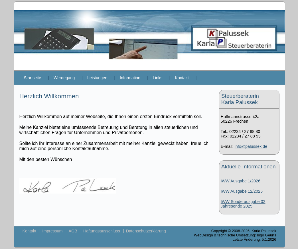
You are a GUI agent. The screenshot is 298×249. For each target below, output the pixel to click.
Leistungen (97, 77)
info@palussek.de (251, 146)
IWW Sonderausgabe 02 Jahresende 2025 (243, 203)
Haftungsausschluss (101, 231)
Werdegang (64, 77)
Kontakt (182, 77)
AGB (72, 231)
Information (130, 77)
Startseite (32, 77)
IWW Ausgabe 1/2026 (240, 181)
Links (158, 77)
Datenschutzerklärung (146, 231)
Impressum (52, 231)
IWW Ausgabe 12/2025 (242, 191)
